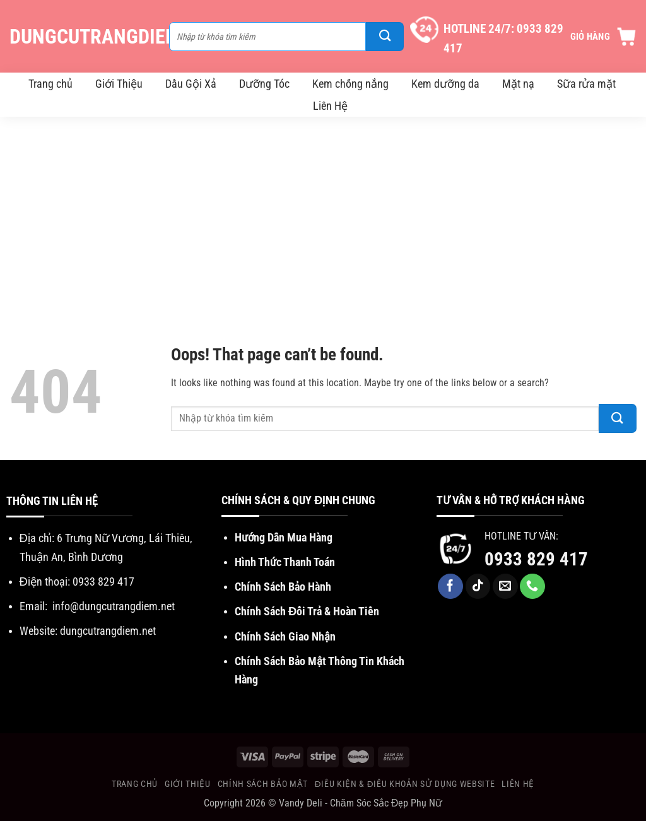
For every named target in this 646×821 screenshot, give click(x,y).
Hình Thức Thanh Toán (285, 562)
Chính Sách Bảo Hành (283, 586)
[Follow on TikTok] (478, 586)
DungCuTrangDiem (82, 37)
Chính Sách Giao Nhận (285, 636)
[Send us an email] (505, 586)
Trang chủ (50, 83)
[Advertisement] (323, 211)
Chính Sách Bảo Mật (263, 784)
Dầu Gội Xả (190, 83)
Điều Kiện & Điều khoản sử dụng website (405, 784)
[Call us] (532, 586)
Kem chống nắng (350, 83)
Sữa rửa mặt (586, 83)
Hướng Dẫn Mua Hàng (283, 537)
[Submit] (385, 36)
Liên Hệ (330, 105)
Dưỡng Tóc (264, 83)
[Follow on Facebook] (450, 586)
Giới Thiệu (119, 83)
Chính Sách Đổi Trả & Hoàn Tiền (307, 611)
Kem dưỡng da (445, 83)
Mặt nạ (518, 83)
